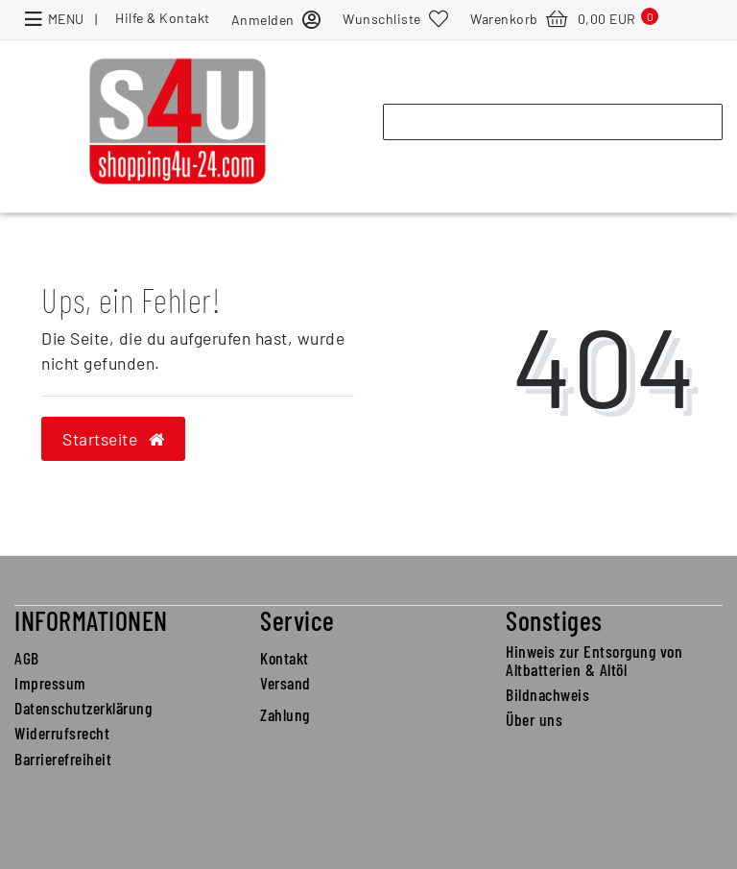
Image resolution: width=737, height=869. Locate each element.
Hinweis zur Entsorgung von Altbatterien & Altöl (594, 660)
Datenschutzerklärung (83, 707)
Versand (285, 682)
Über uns (534, 719)
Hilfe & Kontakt (162, 18)
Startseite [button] (113, 438)
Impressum (50, 682)
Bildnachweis (547, 694)
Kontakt (284, 657)
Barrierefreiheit (62, 758)
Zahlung (285, 714)
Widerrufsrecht (61, 732)
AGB (26, 657)
